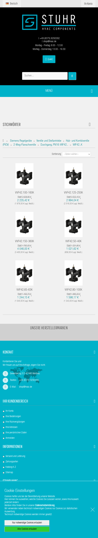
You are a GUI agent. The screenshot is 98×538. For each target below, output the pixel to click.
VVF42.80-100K (73, 290)
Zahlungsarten (12, 462)
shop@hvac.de (49, 41)
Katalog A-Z (11, 467)
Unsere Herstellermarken (49, 327)
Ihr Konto (9, 411)
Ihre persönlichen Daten (16, 433)
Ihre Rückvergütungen (15, 422)
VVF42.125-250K (73, 192)
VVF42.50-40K (73, 241)
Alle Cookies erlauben (27, 529)
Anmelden (10, 438)
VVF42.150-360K (24, 241)
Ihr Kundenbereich (15, 401)
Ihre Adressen (11, 427)
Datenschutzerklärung (44, 505)
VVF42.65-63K (25, 290)
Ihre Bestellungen (13, 416)
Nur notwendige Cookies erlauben (27, 523)
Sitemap (9, 472)
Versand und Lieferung (15, 456)
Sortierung (56, 154)
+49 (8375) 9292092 (49, 38)
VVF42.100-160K (24, 192)
